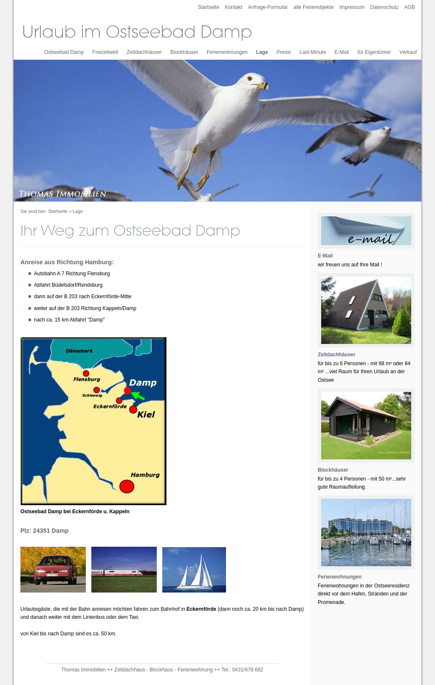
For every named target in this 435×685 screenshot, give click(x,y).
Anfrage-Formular (268, 7)
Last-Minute (312, 52)
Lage (262, 52)
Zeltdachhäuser (144, 52)
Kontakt (233, 7)
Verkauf (408, 52)
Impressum (351, 7)
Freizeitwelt (105, 52)
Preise (284, 52)
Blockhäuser (184, 52)
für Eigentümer (374, 52)
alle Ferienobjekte (314, 7)
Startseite (208, 7)
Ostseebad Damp (64, 52)
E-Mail (342, 52)
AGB (409, 7)
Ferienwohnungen (227, 52)
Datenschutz (384, 7)
